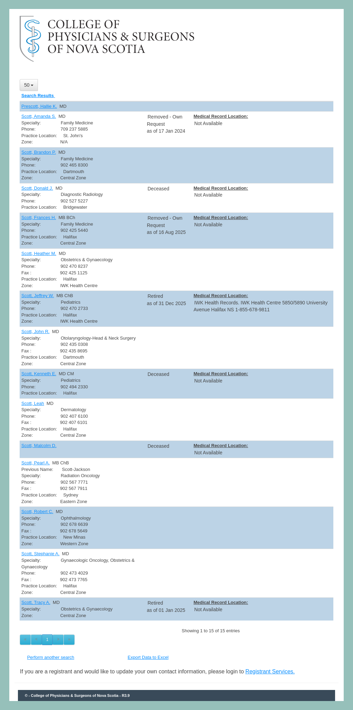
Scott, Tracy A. (35, 602)
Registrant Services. (270, 671)
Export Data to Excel (148, 657)
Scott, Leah (32, 403)
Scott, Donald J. (37, 188)
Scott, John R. (35, 331)
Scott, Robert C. (37, 511)
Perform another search (50, 657)
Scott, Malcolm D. (39, 445)
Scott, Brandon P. (38, 152)
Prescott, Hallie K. (39, 106)
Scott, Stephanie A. (40, 553)
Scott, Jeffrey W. (37, 295)
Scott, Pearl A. (35, 462)
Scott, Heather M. (38, 253)
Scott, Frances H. (38, 217)
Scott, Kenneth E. (38, 373)
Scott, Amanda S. (38, 116)
